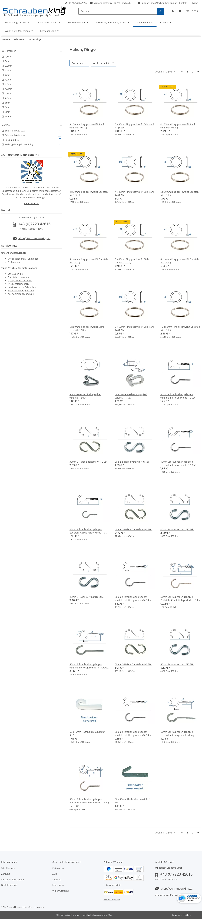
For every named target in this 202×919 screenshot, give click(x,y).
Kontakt (183, 2)
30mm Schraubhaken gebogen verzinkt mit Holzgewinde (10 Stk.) (178, 396)
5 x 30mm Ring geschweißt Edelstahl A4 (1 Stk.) (179, 193)
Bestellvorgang (9, 885)
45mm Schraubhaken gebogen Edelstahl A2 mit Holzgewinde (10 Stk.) (87, 531)
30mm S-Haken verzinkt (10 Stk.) (132, 461)
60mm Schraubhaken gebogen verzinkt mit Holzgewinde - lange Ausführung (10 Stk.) (177, 733)
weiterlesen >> (31, 203)
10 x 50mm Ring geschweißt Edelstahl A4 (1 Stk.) (180, 328)
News (195, 2)
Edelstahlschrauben (18, 277)
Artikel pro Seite (102, 63)
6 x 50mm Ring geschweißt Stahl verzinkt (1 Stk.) (87, 328)
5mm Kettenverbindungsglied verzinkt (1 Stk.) (85, 396)
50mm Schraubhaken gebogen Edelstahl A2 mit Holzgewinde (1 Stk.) (180, 598)
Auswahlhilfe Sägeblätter (21, 290)
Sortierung (78, 63)
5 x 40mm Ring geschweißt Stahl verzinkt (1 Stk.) (132, 261)
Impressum (58, 885)
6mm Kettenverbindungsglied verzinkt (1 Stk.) (131, 396)
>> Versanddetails (112, 899)
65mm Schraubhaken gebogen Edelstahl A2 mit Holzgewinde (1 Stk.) (89, 801)
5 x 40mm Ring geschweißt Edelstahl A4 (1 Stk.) (89, 261)
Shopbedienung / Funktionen (23, 258)
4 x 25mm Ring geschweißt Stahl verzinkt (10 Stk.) (177, 126)
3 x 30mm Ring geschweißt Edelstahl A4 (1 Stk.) (134, 126)
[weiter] (198, 71)
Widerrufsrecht (60, 890)
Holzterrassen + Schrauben (22, 287)
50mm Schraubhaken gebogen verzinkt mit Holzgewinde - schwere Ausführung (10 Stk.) (88, 666)
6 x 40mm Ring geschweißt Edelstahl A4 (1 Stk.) (179, 261)
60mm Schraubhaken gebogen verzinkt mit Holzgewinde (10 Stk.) (133, 733)
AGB (54, 873)
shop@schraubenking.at (164, 2)
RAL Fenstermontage (19, 283)
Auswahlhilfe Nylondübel (21, 293)
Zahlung (5, 873)
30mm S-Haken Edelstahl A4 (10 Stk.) (89, 461)
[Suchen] (117, 11)
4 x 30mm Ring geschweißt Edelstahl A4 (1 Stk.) (89, 193)
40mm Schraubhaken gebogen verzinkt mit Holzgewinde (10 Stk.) (178, 463)
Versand (40, 907)
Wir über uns (8, 868)
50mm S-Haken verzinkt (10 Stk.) (177, 664)
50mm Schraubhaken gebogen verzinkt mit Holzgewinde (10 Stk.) (133, 598)
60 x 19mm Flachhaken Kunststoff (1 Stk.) (89, 733)
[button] (172, 11)
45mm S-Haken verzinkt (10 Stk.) (86, 596)
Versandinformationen (13, 879)
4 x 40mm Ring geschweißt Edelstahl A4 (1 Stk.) (134, 193)
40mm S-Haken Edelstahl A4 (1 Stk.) (133, 529)
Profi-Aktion (14, 262)
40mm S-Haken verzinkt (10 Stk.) (177, 529)
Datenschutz (59, 868)
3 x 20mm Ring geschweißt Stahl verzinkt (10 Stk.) (87, 126)
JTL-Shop (187, 915)
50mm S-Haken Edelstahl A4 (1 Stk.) (133, 664)
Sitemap (56, 879)
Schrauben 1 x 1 (16, 273)
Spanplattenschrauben (20, 280)
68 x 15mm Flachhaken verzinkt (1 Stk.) (133, 801)
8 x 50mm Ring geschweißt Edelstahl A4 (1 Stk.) (134, 328)
